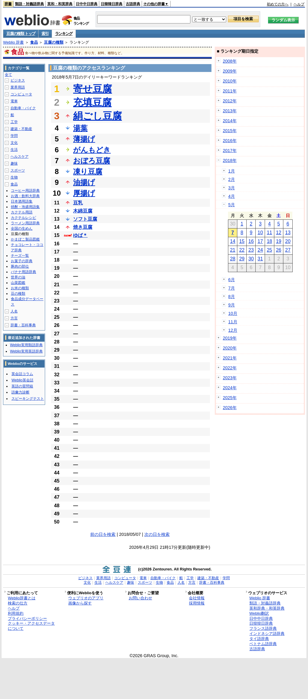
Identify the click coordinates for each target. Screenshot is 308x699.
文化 (14, 143)
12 (278, 232)
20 (288, 241)
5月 (231, 204)
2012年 (230, 100)
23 (251, 250)
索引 (45, 33)
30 (251, 258)
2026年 (230, 407)
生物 (14, 177)
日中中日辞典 (86, 4)
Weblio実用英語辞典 (26, 351)
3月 (231, 187)
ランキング (64, 33)
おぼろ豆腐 (91, 161)
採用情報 (197, 603)
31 (260, 258)
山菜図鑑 (18, 283)
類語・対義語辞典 (29, 4)
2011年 (230, 91)
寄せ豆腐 (92, 88)
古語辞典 (133, 4)
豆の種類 (18, 293)
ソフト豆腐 (85, 219)
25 (269, 250)
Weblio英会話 (22, 380)
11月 (232, 321)
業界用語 (18, 87)
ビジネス (18, 80)
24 (260, 250)
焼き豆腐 (82, 227)
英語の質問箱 (22, 386)
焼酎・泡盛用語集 (25, 207)
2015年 (230, 130)
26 (278, 250)
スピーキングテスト (27, 398)
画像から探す (80, 603)
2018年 (230, 160)
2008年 (230, 61)
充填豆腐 (92, 102)
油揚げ (84, 182)
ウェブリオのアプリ (85, 598)
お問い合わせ (140, 598)
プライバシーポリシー (27, 618)
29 (242, 258)
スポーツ (18, 170)
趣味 (14, 163)
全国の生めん (21, 228)
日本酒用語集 (21, 201)
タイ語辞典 (259, 638)
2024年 (230, 387)
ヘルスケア (20, 156)
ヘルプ (299, 4)
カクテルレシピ (23, 218)
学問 (14, 136)
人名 (14, 311)
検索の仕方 (17, 603)
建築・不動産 (21, 129)
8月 (231, 296)
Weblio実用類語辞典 (26, 345)
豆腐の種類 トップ (20, 33)
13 (288, 232)
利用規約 (15, 613)
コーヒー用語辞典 (25, 190)
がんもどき (92, 150)
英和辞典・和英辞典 (267, 608)
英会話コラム (22, 374)
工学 (14, 122)
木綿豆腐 (82, 210)
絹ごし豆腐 (97, 115)
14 (233, 241)
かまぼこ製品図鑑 (25, 239)
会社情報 (197, 598)
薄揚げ (84, 139)
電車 (14, 101)
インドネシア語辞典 (267, 633)
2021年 (230, 358)
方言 (14, 318)
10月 (232, 313)
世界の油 (18, 277)
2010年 (230, 81)
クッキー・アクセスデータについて (31, 626)
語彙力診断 (20, 392)
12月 (232, 330)
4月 (231, 196)
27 (288, 250)
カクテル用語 (21, 212)
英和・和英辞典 (59, 4)
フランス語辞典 (263, 628)
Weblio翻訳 (259, 613)
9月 (231, 305)
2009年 (230, 71)
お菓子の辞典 (21, 261)
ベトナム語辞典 (263, 644)
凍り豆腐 (87, 171)
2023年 (230, 377)
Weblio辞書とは (21, 598)
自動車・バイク (23, 108)
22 (242, 250)
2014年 (230, 120)
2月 (231, 179)
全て (8, 74)
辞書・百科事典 (23, 325)
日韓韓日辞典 (111, 4)
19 (278, 241)
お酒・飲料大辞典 (25, 196)
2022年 (230, 367)
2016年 (230, 140)
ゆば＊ (80, 235)
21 (233, 250)
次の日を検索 (157, 534)
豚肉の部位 (20, 266)
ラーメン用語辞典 (25, 223)
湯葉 (80, 128)
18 (269, 241)
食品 (34, 42)
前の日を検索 (103, 534)
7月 (231, 288)
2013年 (230, 110)
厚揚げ (84, 193)
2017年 (230, 150)
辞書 (8, 4)
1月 (231, 171)
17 (260, 241)
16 (251, 241)
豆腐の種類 (53, 42)
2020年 (230, 348)
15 (242, 241)
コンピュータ (21, 94)
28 (233, 258)
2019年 (230, 338)
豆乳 (78, 202)
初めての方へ (277, 4)
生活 (14, 150)
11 (269, 232)
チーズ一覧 (20, 255)
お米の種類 (20, 288)
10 (260, 232)
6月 (231, 279)
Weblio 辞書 (13, 42)
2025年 (230, 397)
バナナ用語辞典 (23, 272)
